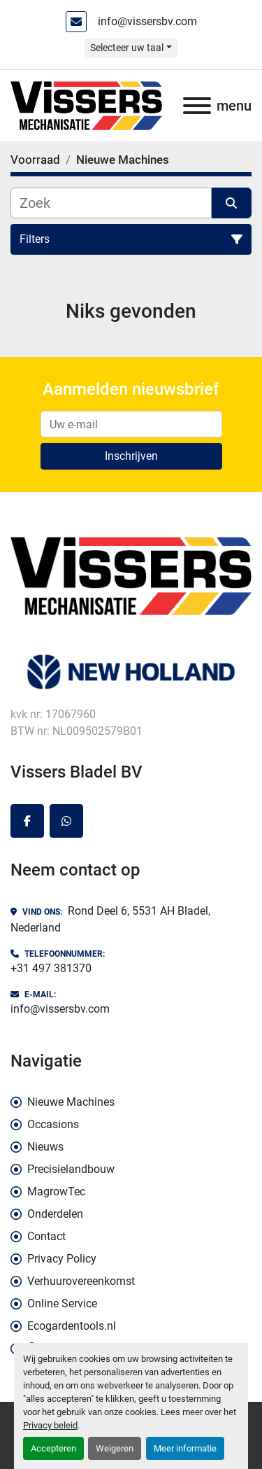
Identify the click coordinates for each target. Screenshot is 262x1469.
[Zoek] (111, 203)
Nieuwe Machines (71, 1102)
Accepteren (53, 1448)
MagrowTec (56, 1191)
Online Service (62, 1303)
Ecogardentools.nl (71, 1326)
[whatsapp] (66, 821)
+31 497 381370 (51, 968)
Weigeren (114, 1448)
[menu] (197, 105)
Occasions (53, 1124)
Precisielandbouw (71, 1169)
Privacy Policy (61, 1258)
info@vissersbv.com (147, 21)
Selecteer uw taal (126, 47)
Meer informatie (185, 1448)
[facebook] (27, 821)
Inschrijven (131, 456)
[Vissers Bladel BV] (131, 575)
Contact (46, 1236)
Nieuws (45, 1146)
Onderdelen (55, 1214)
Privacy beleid (50, 1425)
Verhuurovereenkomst (81, 1281)
